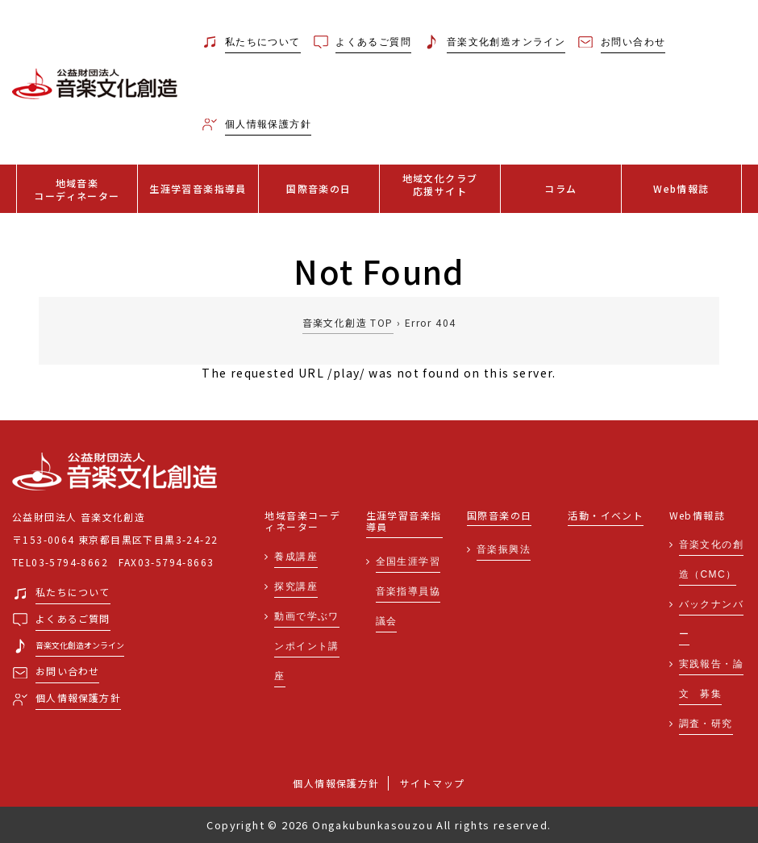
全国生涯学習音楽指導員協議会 (408, 591)
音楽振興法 (504, 549)
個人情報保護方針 (336, 783)
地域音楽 (77, 189)
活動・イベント (605, 516)
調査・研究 (706, 723)
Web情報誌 (681, 188)
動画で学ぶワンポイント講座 (306, 646)
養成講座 (296, 556)
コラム (560, 188)
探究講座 (296, 586)
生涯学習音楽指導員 (198, 188)
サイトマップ (432, 783)
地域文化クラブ (440, 184)
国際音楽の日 (318, 188)
